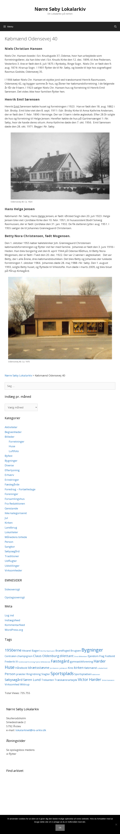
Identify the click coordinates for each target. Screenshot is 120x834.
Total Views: (12, 693)
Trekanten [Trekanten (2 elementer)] (47, 680)
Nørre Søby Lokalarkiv (60, 9)
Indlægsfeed (12, 620)
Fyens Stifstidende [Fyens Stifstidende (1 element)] (42, 662)
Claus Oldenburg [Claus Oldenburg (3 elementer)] (46, 656)
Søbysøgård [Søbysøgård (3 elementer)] (14, 679)
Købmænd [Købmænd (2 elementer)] (90, 668)
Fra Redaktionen (15, 503)
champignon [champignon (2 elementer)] (24, 656)
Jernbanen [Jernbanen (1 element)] (54, 668)
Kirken (9, 522)
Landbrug (11, 527)
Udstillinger (12, 565)
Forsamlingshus (15, 499)
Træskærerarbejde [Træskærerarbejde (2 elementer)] (66, 680)
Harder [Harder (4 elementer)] (100, 661)
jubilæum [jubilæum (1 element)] (63, 668)
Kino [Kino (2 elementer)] (70, 668)
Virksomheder (13, 570)
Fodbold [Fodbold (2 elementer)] (110, 656)
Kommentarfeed (15, 625)
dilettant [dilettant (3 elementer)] (67, 656)
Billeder (9, 436)
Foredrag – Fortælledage (20, 489)
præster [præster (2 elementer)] (21, 674)
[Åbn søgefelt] (115, 26)
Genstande (11, 508)
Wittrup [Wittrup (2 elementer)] (24, 684)
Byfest (8, 456)
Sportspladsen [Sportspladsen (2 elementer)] (83, 674)
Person (9, 542)
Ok (60, 827)
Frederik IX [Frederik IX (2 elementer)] (11, 661)
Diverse (9, 465)
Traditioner (12, 556)
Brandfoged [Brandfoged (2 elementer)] (62, 650)
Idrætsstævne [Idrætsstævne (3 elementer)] (38, 667)
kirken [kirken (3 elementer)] (79, 667)
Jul (6, 518)
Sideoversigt (12, 589)
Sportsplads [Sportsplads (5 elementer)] (62, 673)
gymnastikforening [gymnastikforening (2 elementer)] (81, 661)
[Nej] (116, 824)
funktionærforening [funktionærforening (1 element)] (26, 662)
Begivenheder (13, 432)
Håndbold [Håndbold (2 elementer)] (21, 668)
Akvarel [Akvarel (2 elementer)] (26, 650)
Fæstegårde (12, 484)
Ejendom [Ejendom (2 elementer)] (93, 656)
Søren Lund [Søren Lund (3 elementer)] (32, 679)
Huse (12, 446)
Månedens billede (16, 537)
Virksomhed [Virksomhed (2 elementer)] (12, 684)
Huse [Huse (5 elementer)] (10, 667)
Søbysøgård (12, 551)
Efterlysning (12, 470)
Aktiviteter (11, 427)
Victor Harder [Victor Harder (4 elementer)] (89, 679)
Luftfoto (14, 451)
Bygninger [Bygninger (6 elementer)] (92, 650)
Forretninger (16, 441)
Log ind (9, 615)
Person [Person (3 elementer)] (10, 674)
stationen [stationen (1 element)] (96, 674)
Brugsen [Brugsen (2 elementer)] (75, 650)
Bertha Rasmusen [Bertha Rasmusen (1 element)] (47, 651)
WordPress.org (14, 630)
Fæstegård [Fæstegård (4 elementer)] (60, 661)
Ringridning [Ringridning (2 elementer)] (33, 674)
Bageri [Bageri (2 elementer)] (36, 650)
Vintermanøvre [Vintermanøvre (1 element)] (108, 680)
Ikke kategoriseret (16, 513)
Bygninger (11, 460)
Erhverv (9, 475)
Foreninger (11, 494)
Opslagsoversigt (15, 597)
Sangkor (10, 546)
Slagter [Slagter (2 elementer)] (45, 674)
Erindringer (12, 480)
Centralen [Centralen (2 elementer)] (10, 656)
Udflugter (11, 561)
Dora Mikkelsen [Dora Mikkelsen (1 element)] (80, 656)
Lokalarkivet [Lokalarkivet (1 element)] (102, 668)
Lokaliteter (11, 532)
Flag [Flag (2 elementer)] (101, 656)
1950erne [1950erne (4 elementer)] (13, 650)
